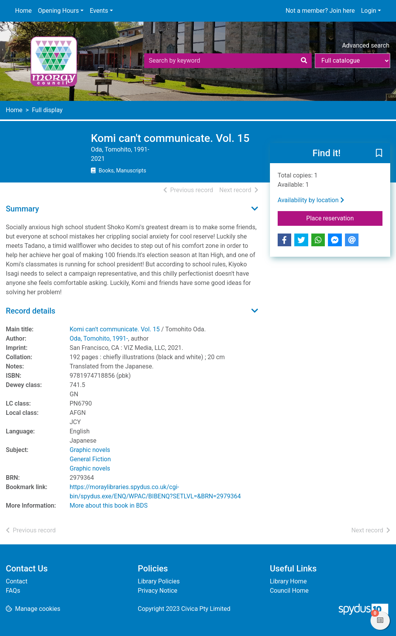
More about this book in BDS (109, 505)
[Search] (304, 60)
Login (368, 10)
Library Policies (158, 581)
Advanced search (365, 45)
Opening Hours (58, 10)
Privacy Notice (157, 590)
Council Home (289, 590)
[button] (379, 153)
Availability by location (311, 200)
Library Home (288, 581)
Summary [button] (22, 208)
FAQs (13, 590)
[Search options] (352, 60)
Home (23, 10)
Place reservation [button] (344, 217)
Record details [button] (30, 310)
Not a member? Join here (320, 10)
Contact (16, 581)
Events (99, 10)
